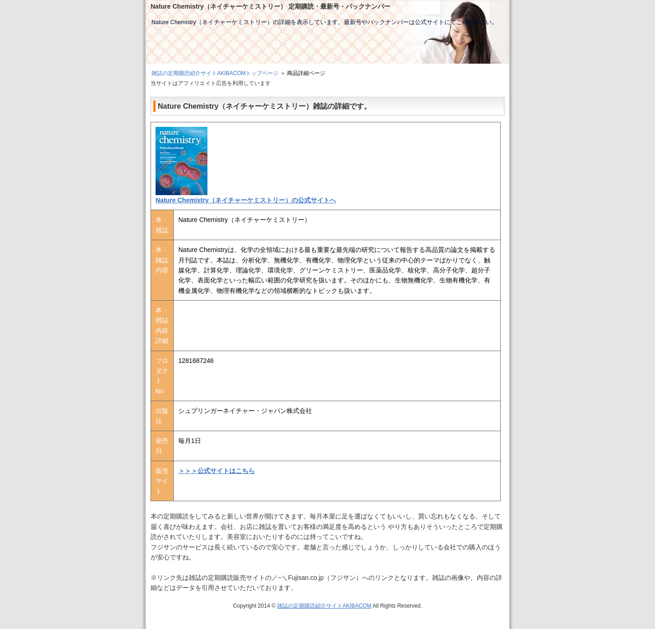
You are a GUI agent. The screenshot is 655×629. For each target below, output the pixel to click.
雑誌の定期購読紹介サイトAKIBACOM (324, 606)
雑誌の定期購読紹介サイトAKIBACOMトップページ (214, 73)
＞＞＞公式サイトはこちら (216, 470)
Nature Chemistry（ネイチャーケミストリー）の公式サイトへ (246, 200)
